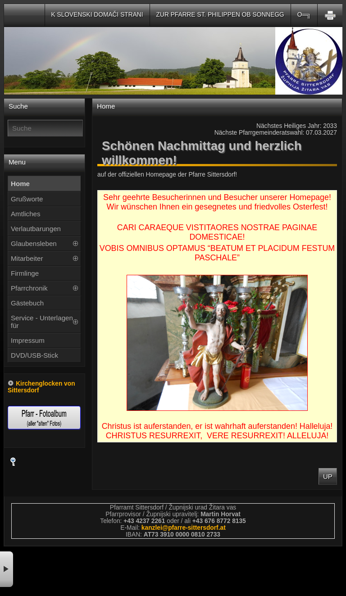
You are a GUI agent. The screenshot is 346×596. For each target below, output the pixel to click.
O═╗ (304, 14)
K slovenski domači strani (97, 14)
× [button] (6, 569)
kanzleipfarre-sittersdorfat (183, 527)
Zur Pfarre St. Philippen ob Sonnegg (220, 14)
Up (327, 476)
